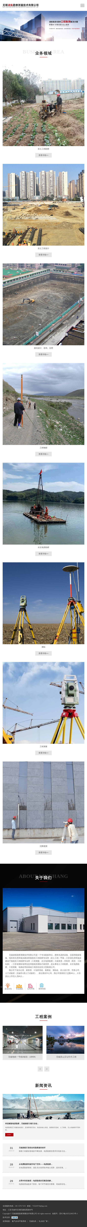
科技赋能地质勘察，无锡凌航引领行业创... (22, 1124)
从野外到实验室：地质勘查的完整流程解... (35, 1181)
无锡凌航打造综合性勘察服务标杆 (32, 1148)
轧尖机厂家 (43, 1221)
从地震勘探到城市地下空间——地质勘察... (35, 1164)
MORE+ (9, 1134)
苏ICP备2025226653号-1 (68, 1214)
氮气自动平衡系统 (19, 1221)
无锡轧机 (32, 1221)
